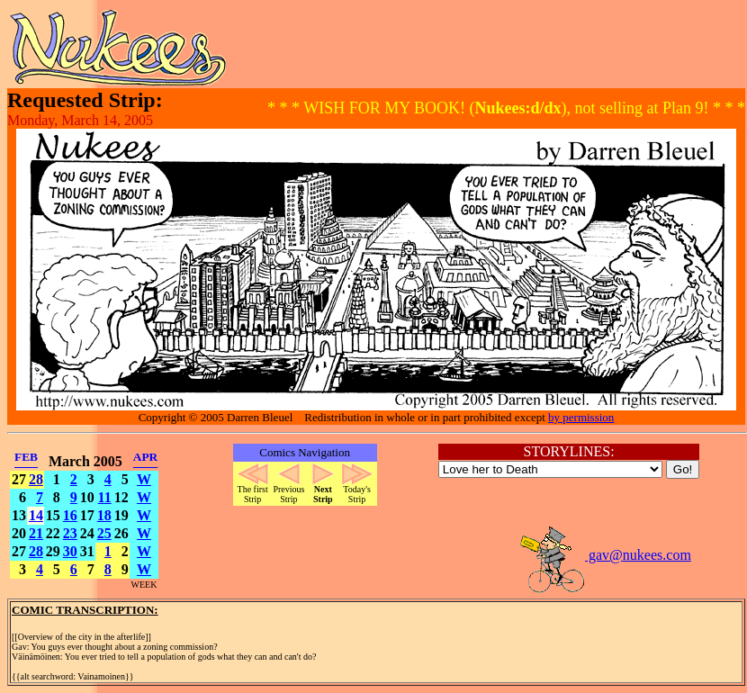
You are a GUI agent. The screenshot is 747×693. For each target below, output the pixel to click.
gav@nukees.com (604, 554)
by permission (581, 417)
